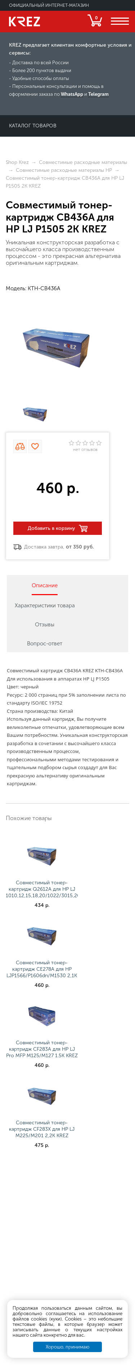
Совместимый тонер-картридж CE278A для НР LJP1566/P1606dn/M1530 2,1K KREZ (41, 972)
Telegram (98, 94)
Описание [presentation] (45, 585)
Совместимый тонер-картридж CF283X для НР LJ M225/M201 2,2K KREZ (42, 1129)
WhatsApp (72, 94)
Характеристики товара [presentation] (45, 605)
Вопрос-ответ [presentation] (44, 643)
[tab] (44, 585)
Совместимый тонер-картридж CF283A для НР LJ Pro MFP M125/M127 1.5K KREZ (42, 1049)
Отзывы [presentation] (44, 624)
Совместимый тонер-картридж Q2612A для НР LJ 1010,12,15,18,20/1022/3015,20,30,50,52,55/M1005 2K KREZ (67, 892)
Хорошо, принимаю (67, 1347)
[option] (56, 348)
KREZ (24, 22)
